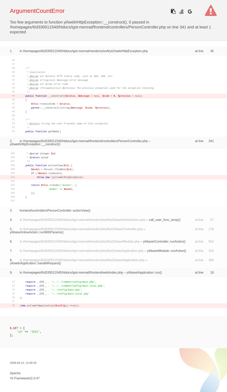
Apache (15, 373)
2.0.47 (35, 378)
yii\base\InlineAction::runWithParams (35, 232)
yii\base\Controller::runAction (163, 241)
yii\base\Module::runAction (165, 250)
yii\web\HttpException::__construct (34, 144)
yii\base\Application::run (143, 272)
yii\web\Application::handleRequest (34, 263)
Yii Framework (20, 378)
